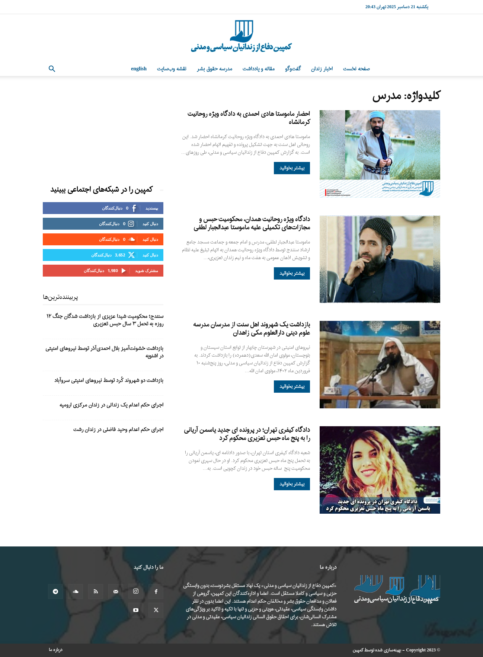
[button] (52, 69)
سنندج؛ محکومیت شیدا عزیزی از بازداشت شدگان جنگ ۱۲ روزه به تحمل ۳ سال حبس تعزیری (105, 320)
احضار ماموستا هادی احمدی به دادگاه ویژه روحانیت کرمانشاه (249, 118)
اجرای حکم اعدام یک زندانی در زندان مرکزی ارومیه (111, 405)
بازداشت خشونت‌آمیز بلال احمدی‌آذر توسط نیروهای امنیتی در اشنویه (104, 352)
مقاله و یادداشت (259, 69)
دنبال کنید (150, 223)
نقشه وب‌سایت (171, 69)
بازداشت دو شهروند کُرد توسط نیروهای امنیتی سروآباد (108, 380)
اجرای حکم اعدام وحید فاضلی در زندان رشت (118, 429)
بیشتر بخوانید (291, 168)
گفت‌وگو (293, 69)
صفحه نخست (356, 69)
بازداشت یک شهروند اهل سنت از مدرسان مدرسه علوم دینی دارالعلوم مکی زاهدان (251, 329)
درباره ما (56, 650)
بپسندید (151, 208)
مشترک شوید (146, 270)
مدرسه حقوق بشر (214, 69)
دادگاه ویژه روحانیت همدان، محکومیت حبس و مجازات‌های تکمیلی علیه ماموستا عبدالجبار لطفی (251, 223)
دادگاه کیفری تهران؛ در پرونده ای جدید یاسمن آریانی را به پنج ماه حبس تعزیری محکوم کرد (247, 434)
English (139, 69)
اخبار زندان (322, 69)
